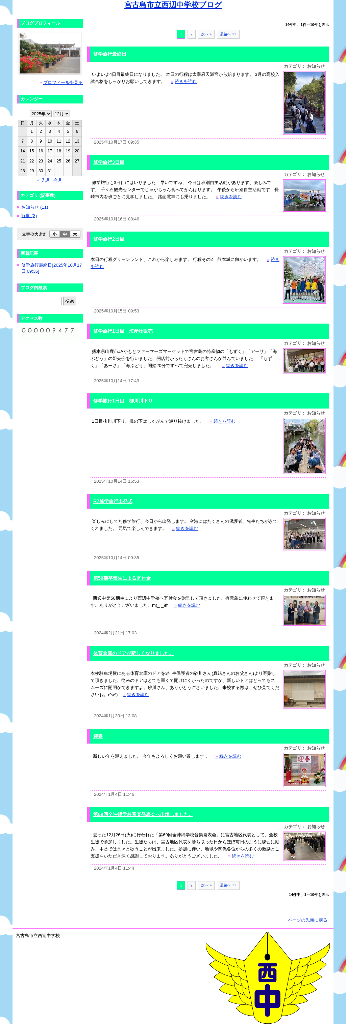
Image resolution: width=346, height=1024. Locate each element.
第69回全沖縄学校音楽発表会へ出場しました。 (143, 814)
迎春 (98, 736)
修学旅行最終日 (109, 54)
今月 (57, 180)
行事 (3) (29, 215)
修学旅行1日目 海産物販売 (123, 331)
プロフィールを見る (63, 82)
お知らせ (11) (34, 207)
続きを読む (184, 81)
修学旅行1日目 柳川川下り (123, 400)
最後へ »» (228, 34)
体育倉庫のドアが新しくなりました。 (133, 653)
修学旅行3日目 (108, 162)
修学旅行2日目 (108, 239)
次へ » (206, 34)
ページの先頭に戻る (307, 920)
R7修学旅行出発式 (112, 501)
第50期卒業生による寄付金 (122, 578)
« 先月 (44, 180)
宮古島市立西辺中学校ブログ (173, 5)
